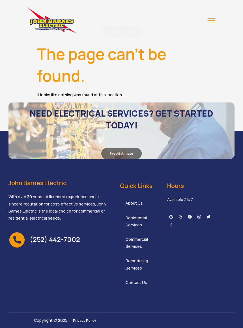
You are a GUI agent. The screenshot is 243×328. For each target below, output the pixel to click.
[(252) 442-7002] (16, 239)
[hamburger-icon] (211, 21)
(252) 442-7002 (55, 239)
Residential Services (136, 221)
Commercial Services (137, 243)
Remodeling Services (137, 264)
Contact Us (136, 282)
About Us (134, 203)
